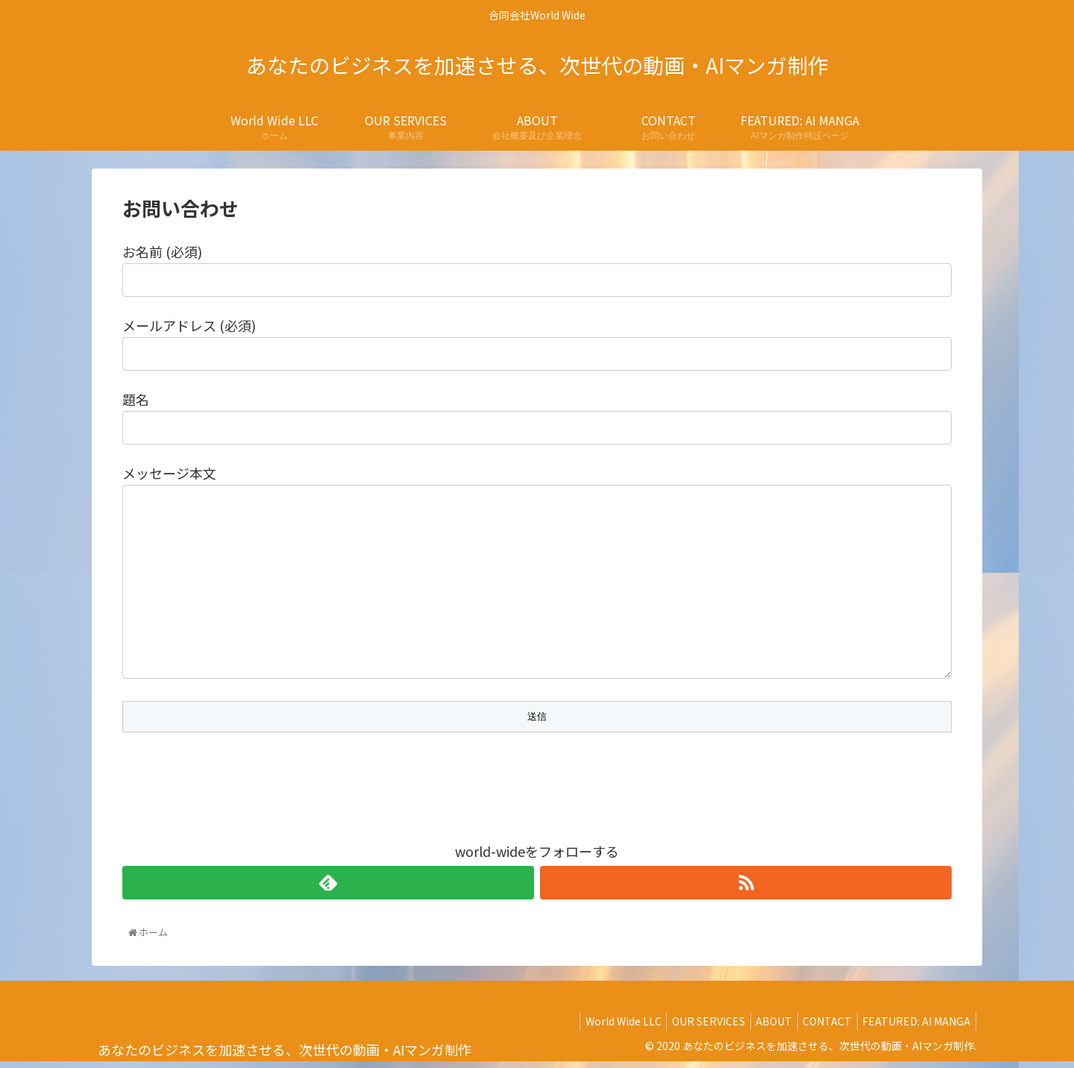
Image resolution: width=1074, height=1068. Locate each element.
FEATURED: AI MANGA (914, 1024)
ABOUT (761, 1024)
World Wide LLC (600, 1024)
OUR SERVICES (690, 1024)
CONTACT (819, 1024)
